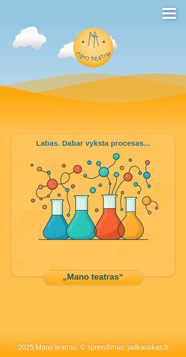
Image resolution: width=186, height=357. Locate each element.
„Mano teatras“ (93, 277)
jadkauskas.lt (147, 347)
